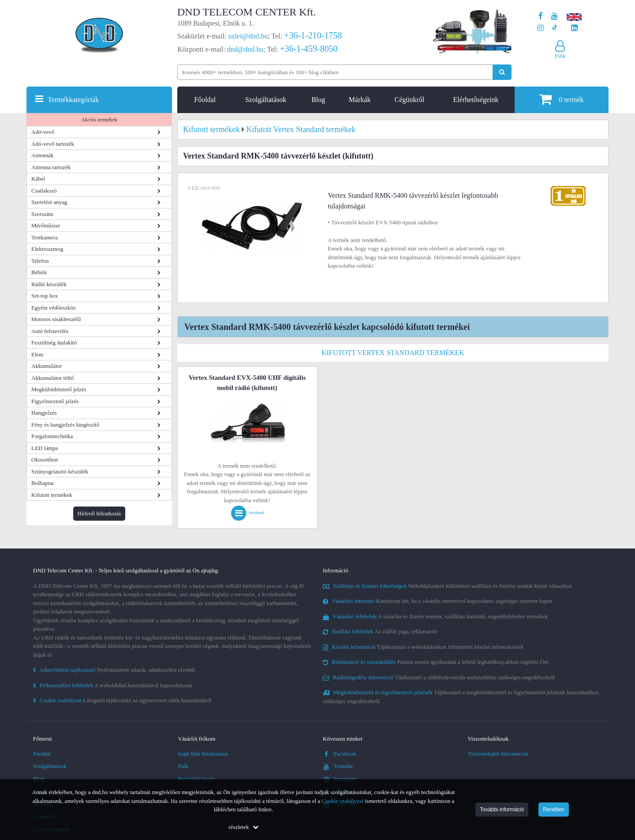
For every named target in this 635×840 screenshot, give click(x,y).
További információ (502, 809)
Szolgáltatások (265, 99)
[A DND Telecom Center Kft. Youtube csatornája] (554, 16)
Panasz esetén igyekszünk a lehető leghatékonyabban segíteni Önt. (436, 661)
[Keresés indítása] (502, 72)
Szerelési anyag (49, 202)
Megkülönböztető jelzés (58, 389)
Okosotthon (44, 459)
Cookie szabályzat (343, 801)
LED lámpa (44, 448)
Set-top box (44, 295)
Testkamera (44, 237)
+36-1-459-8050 (308, 48)
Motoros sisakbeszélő (56, 319)
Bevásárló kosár (196, 779)
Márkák (360, 99)
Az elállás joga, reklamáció (380, 631)
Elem (37, 354)
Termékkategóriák (73, 99)
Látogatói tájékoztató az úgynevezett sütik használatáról (122, 700)
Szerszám (42, 214)
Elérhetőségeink (475, 99)
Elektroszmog (47, 249)
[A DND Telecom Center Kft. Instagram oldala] (540, 28)
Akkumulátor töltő (52, 378)
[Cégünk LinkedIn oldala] (574, 28)
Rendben (553, 809)
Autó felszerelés (49, 331)
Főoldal (205, 99)
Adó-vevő (42, 132)
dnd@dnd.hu (245, 49)
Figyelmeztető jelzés (54, 401)
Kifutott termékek (51, 495)
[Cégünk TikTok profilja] (554, 28)
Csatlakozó (44, 190)
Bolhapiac (43, 483)
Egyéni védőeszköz (53, 307)
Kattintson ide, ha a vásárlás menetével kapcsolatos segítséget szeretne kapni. (438, 601)
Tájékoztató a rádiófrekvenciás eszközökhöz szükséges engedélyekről (439, 677)
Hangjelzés (44, 412)
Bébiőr (39, 272)
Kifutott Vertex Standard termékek (392, 352)
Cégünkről (410, 99)
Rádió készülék (49, 284)
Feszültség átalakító (54, 342)
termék (561, 99)
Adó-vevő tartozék (52, 143)
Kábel (38, 178)
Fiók (183, 766)
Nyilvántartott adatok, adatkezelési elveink (114, 669)
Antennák (42, 155)
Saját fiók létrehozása (203, 753)
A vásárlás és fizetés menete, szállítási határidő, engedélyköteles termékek (435, 616)
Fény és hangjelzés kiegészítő (65, 424)
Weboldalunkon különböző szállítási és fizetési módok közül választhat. (448, 586)
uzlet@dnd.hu (248, 36)
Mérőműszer (45, 225)
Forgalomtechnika (52, 436)
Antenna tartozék (51, 167)
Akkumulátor (46, 366)
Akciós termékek (99, 120)
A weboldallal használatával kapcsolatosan (112, 685)
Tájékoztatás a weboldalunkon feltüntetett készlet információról (423, 646)
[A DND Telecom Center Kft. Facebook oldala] (540, 16)
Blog (318, 99)
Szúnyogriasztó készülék (59, 471)
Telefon (40, 260)
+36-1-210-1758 (313, 35)
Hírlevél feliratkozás (99, 514)
